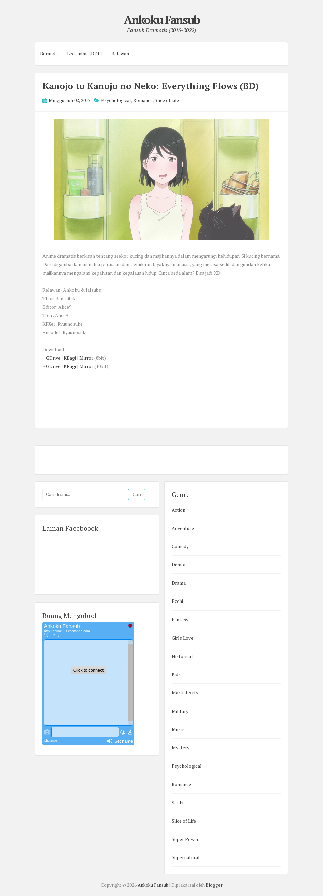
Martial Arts (185, 692)
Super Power (185, 839)
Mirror (86, 358)
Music (178, 729)
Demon (179, 564)
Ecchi (177, 601)
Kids (176, 674)
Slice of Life (167, 100)
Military (180, 711)
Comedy (180, 546)
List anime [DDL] (84, 53)
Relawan (120, 53)
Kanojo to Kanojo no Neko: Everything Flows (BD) (150, 86)
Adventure (183, 528)
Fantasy (180, 619)
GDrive (53, 358)
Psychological (116, 100)
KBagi (70, 358)
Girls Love (182, 638)
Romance (143, 100)
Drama (179, 583)
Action (178, 510)
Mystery (180, 747)
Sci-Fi (177, 802)
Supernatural (186, 857)
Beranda (49, 53)
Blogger (214, 885)
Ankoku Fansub (161, 19)
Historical (182, 656)
